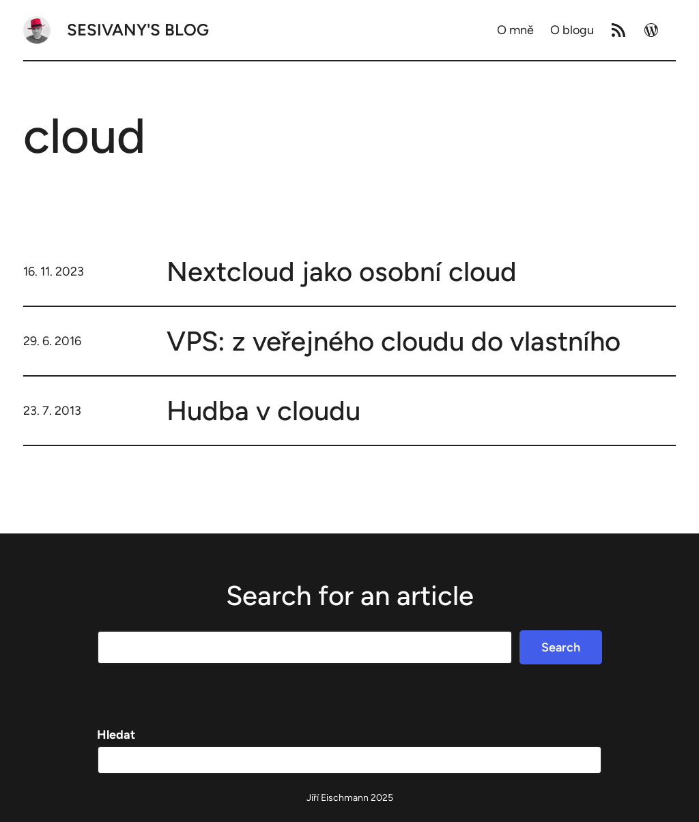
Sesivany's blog (138, 30)
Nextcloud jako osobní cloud (342, 271)
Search (560, 647)
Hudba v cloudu (263, 410)
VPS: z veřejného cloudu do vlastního (393, 341)
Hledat (116, 734)
